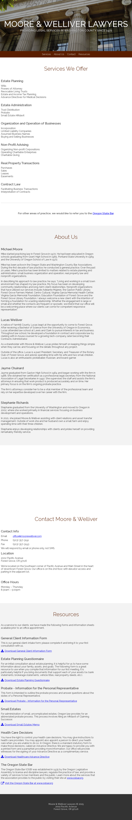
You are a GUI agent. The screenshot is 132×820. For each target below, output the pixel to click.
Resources (84, 54)
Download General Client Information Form (26, 651)
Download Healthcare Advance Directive (25, 756)
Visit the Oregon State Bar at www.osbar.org (27, 783)
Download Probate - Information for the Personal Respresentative (39, 701)
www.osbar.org (75, 778)
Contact (71, 54)
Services (46, 54)
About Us (59, 54)
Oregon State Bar (103, 213)
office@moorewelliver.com (27, 536)
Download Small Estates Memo (20, 724)
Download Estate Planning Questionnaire (25, 680)
